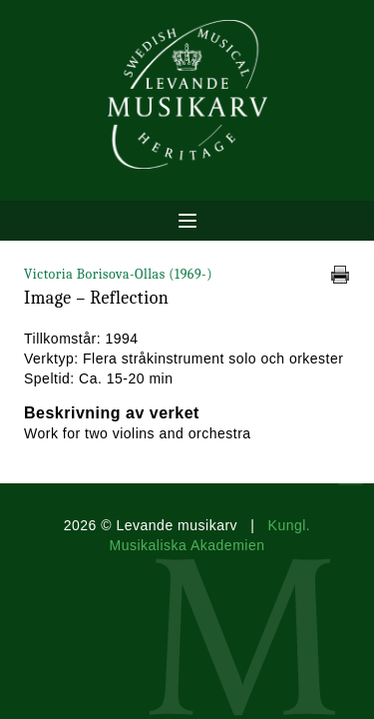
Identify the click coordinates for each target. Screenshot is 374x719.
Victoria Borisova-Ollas (118, 274)
